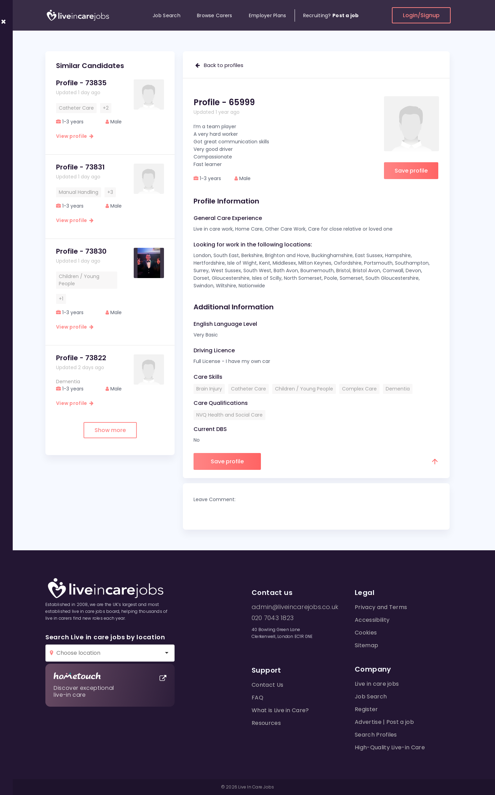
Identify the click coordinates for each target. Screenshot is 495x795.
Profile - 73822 (81, 358)
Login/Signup (421, 15)
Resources (266, 723)
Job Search (166, 15)
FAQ (257, 698)
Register (366, 709)
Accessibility (372, 620)
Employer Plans (267, 15)
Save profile (411, 171)
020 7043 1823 (273, 618)
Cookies (366, 633)
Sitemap (366, 645)
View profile (75, 136)
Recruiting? (331, 15)
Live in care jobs (377, 684)
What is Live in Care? (280, 710)
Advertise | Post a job (384, 722)
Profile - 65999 (224, 102)
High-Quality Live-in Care (390, 747)
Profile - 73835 (81, 83)
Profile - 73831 (80, 167)
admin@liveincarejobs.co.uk (295, 607)
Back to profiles (219, 65)
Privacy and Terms (381, 607)
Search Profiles (376, 735)
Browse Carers (214, 15)
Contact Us (267, 685)
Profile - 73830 (81, 251)
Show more (110, 430)
